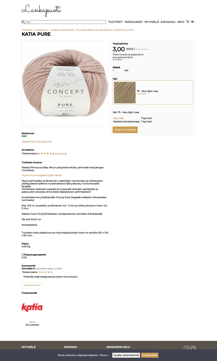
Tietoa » (103, 355)
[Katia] (32, 314)
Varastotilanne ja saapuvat (37, 141)
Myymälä (152, 22)
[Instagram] (193, 349)
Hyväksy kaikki (149, 355)
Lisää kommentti (32, 285)
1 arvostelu (59, 153)
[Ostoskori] (187, 22)
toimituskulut (142, 49)
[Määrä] (118, 70)
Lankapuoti (41, 30)
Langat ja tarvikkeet (62, 30)
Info (180, 22)
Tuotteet (115, 22)
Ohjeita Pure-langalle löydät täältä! (41, 175)
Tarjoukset (133, 22)
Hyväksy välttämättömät (126, 355)
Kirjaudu (168, 22)
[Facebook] (186, 349)
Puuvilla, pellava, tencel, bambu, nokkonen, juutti (105, 30)
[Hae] (64, 22)
